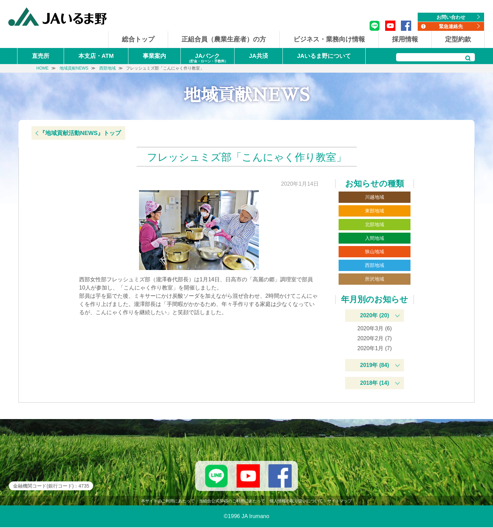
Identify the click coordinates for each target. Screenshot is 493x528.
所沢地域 (374, 279)
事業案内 (154, 56)
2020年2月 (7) (374, 338)
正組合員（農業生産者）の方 (223, 39)
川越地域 (374, 197)
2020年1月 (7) (374, 348)
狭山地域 (374, 251)
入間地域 (374, 238)
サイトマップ (339, 501)
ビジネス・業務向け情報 (329, 39)
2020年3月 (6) (374, 328)
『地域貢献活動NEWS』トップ (80, 133)
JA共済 (258, 56)
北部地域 (374, 224)
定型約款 (458, 39)
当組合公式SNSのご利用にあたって (232, 501)
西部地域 (374, 265)
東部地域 (374, 210)
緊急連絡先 (451, 26)
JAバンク (207, 58)
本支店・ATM (96, 56)
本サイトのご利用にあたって (167, 501)
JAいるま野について (324, 56)
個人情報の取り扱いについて (296, 501)
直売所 (40, 56)
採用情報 (405, 39)
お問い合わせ (451, 17)
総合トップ (138, 39)
